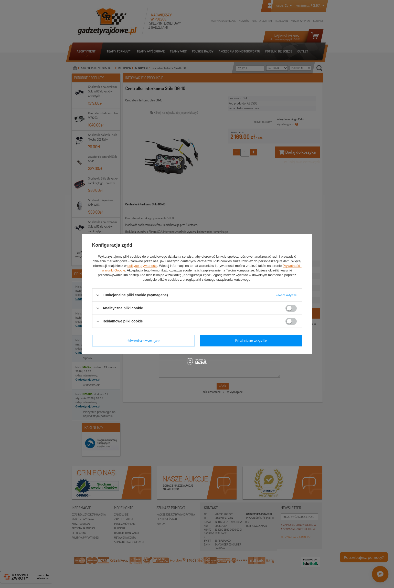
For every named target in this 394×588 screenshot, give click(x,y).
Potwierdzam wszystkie (251, 340)
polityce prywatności (142, 266)
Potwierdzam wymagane (143, 340)
